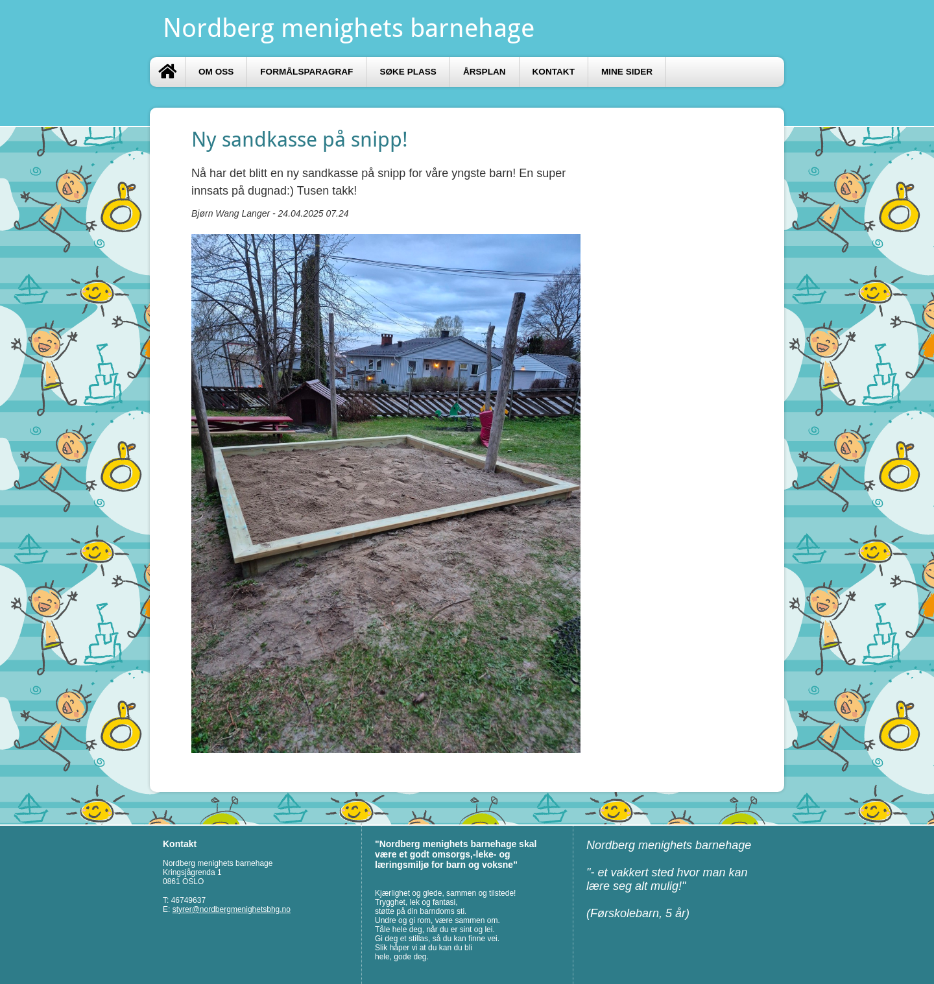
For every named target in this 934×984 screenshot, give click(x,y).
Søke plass (408, 72)
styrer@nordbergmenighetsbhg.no (232, 909)
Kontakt (554, 72)
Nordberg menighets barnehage (348, 28)
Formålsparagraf (306, 72)
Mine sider (627, 72)
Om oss (216, 72)
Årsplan (484, 72)
